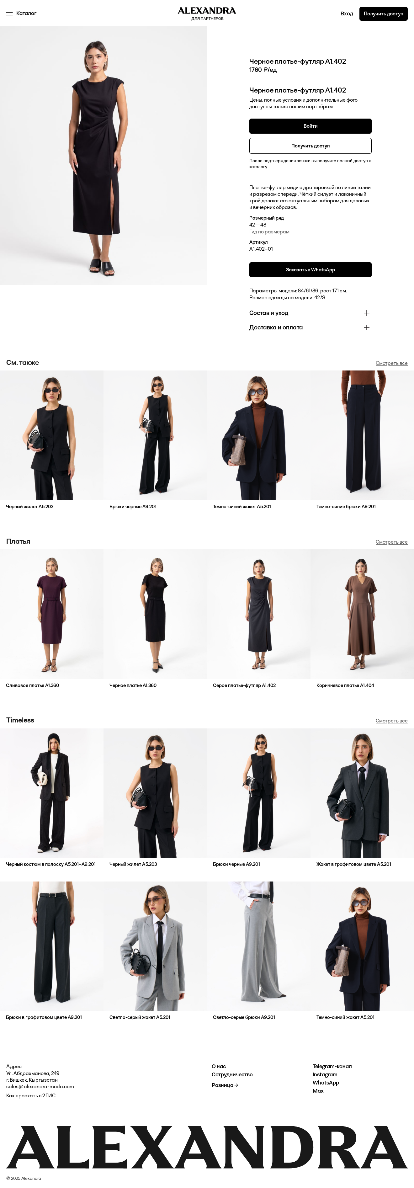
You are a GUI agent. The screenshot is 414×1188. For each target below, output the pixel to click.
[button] (22, 13)
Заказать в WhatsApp (310, 270)
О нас (219, 1066)
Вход (347, 14)
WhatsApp (326, 1083)
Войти (311, 126)
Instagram (325, 1075)
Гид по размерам (269, 232)
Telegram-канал (332, 1066)
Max (318, 1091)
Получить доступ (383, 14)
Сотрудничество (232, 1075)
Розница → (225, 1085)
